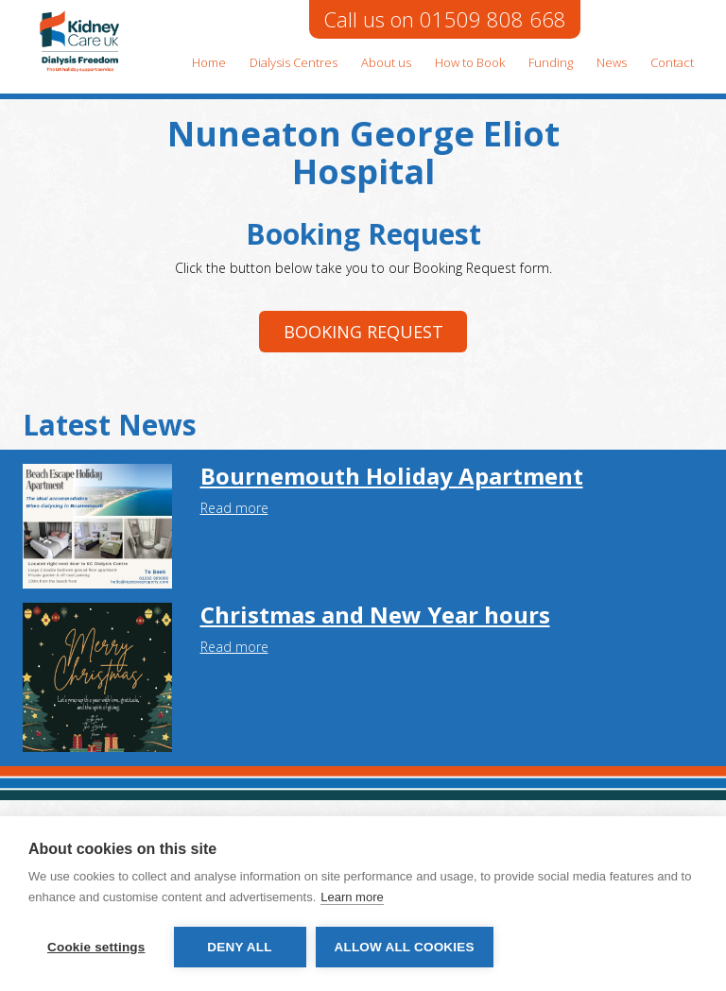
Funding (550, 62)
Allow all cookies (405, 947)
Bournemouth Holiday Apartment (391, 475)
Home (209, 62)
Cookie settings (96, 947)
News (611, 62)
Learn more (351, 897)
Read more (234, 508)
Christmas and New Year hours (375, 614)
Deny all (239, 947)
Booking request (363, 331)
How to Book (470, 62)
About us (386, 62)
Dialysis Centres (293, 62)
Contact (672, 62)
